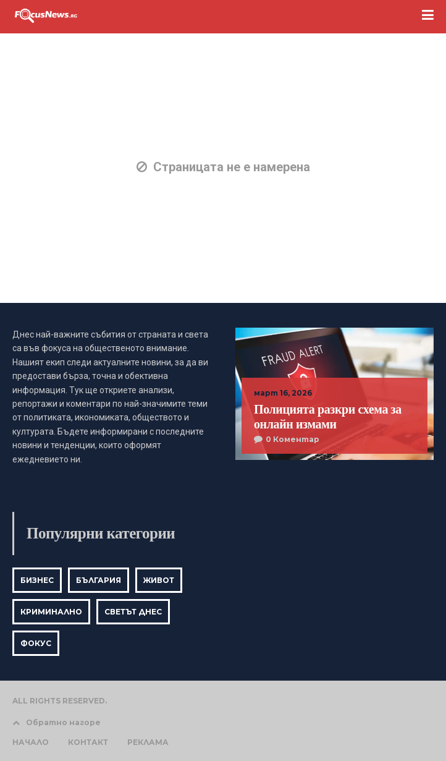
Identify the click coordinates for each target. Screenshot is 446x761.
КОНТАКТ (88, 742)
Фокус (35, 643)
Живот (158, 580)
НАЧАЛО (30, 742)
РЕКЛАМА (148, 742)
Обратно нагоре (56, 722)
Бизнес (37, 580)
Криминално (51, 611)
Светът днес (133, 611)
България (98, 580)
